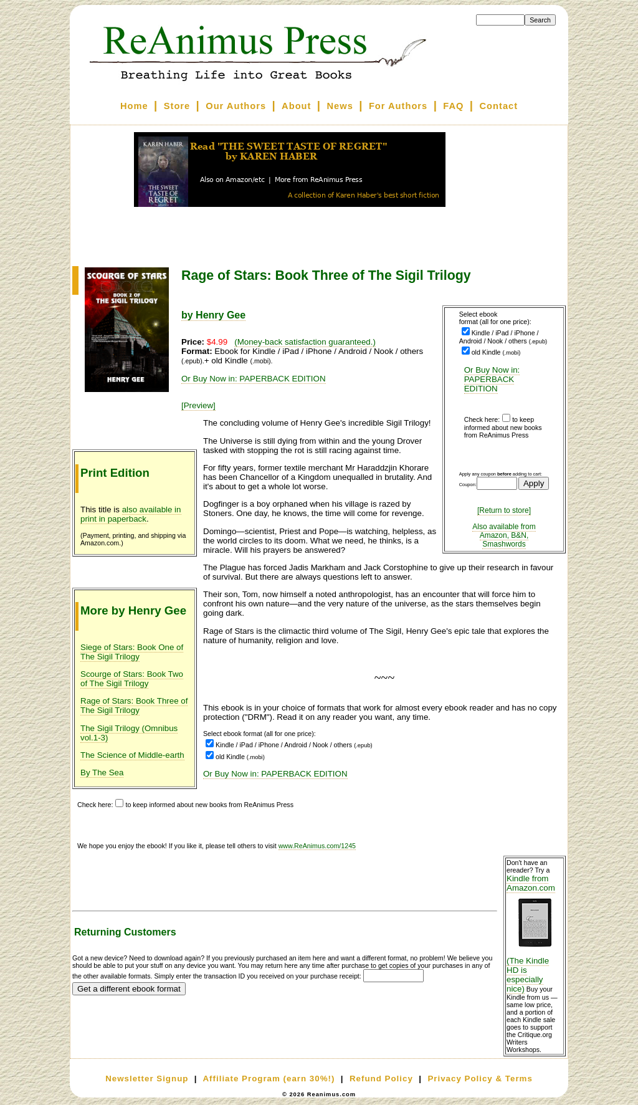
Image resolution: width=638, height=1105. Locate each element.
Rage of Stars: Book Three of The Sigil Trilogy (134, 705)
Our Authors (236, 106)
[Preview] (198, 405)
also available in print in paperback (130, 514)
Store (177, 106)
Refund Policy (381, 1078)
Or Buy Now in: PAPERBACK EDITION (492, 379)
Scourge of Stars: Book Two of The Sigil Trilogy (131, 678)
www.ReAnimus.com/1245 (317, 845)
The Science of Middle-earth (132, 755)
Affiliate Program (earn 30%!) (268, 1078)
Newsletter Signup (146, 1078)
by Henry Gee (213, 315)
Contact (499, 106)
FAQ (453, 106)
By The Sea (101, 772)
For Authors (398, 106)
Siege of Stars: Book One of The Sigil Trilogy (131, 652)
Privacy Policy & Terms (479, 1078)
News (340, 106)
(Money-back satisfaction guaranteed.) (305, 342)
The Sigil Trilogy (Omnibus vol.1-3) (129, 733)
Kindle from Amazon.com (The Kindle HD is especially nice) (535, 933)
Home (134, 106)
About (296, 106)
